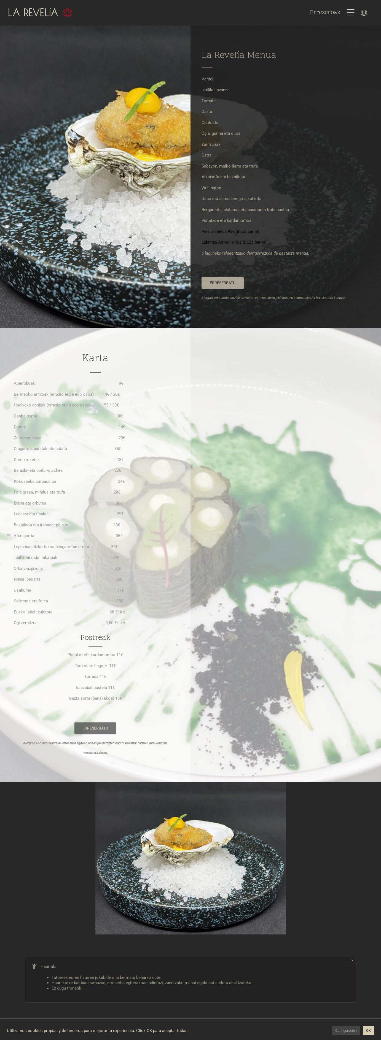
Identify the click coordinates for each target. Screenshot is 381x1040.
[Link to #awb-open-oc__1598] (363, 12)
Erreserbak (326, 13)
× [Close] (352, 965)
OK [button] (368, 1030)
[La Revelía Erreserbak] (223, 287)
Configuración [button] (346, 1030)
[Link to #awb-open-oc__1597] (350, 12)
